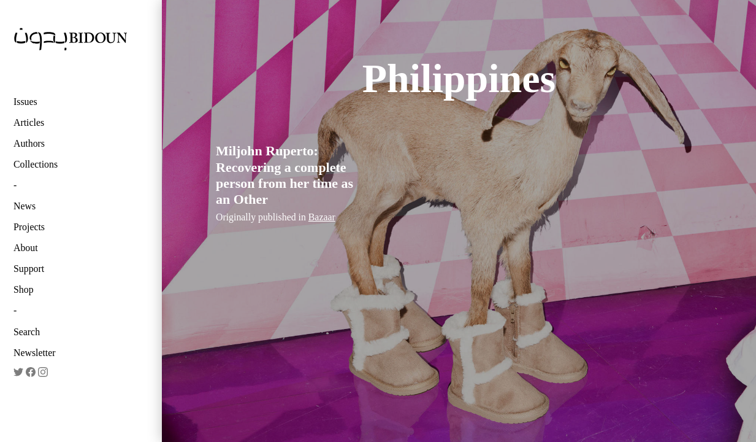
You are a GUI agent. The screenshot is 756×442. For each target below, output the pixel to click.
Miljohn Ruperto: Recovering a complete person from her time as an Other (284, 175)
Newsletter (34, 352)
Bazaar (321, 217)
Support (28, 268)
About (25, 247)
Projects (29, 227)
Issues (25, 101)
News (24, 206)
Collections (35, 164)
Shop (23, 289)
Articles (28, 122)
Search (26, 332)
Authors (29, 143)
